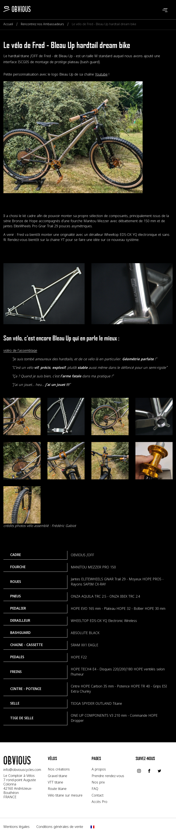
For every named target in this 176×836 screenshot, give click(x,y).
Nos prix (98, 783)
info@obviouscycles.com (22, 770)
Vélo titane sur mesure (65, 796)
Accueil (8, 24)
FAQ (95, 789)
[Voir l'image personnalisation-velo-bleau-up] (132, 293)
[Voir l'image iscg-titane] (66, 416)
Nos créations (59, 769)
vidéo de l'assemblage (20, 351)
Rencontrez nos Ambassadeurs (42, 24)
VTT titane (55, 783)
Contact (98, 796)
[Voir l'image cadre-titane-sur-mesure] (44, 293)
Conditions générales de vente (59, 827)
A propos (99, 769)
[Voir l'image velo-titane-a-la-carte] (22, 416)
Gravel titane (57, 776)
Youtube (101, 75)
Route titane (57, 789)
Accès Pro (99, 802)
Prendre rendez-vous (108, 776)
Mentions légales (16, 827)
